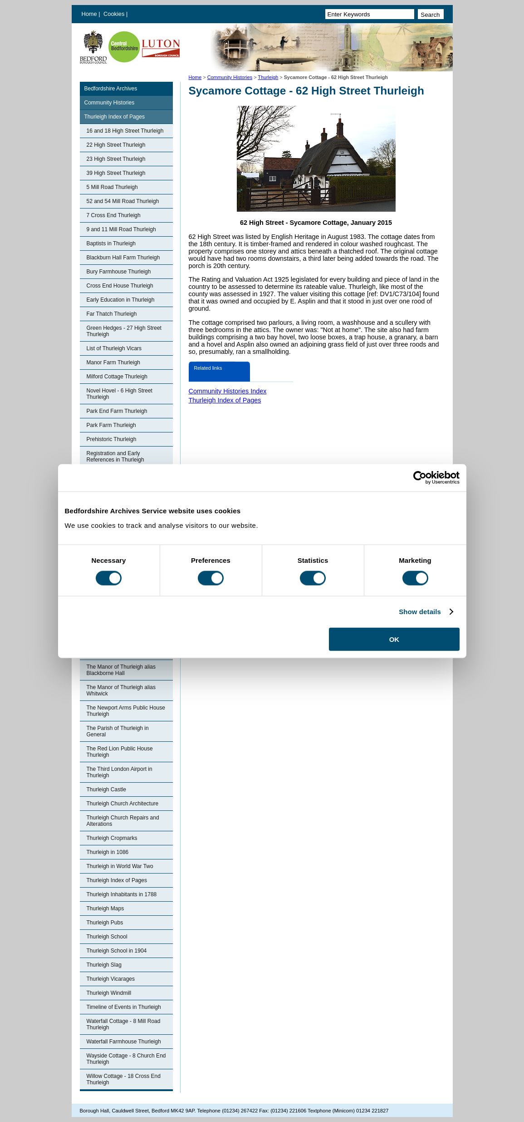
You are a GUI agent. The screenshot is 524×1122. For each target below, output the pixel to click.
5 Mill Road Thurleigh (112, 187)
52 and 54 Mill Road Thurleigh (123, 201)
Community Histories (230, 77)
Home (89, 13)
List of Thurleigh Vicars (114, 348)
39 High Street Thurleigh (116, 173)
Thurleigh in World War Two (120, 866)
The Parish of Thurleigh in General (118, 731)
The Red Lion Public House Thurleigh (120, 751)
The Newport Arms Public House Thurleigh (126, 711)
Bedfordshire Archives (110, 88)
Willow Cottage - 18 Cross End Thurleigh (124, 1079)
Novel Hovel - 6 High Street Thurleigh (119, 393)
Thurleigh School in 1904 (117, 951)
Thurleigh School (107, 936)
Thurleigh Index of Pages (114, 117)
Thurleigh (268, 77)
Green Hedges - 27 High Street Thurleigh (124, 331)
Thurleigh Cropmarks (112, 838)
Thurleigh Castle (106, 789)
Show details (420, 612)
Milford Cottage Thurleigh (117, 376)
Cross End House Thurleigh (120, 286)
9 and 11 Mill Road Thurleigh (121, 229)
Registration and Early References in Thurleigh (115, 456)
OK (394, 639)
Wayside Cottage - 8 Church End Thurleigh (126, 1058)
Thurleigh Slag (104, 965)
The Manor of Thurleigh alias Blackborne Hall (121, 670)
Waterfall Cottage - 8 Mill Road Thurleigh (124, 1024)
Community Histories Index (228, 391)
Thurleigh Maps (105, 908)
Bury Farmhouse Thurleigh (119, 271)
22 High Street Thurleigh (116, 145)
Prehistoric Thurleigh (112, 439)
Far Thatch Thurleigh (112, 314)
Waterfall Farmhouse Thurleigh (124, 1041)
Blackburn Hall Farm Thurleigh (123, 257)
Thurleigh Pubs (105, 922)
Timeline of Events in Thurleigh (124, 1007)
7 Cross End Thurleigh (114, 215)
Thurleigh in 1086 (108, 852)
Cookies (114, 13)
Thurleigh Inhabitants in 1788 (122, 894)
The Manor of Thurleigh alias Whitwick (121, 690)
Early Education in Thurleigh (121, 300)
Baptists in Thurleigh (111, 243)
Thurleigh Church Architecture (123, 803)
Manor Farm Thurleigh (114, 362)
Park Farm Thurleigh (111, 425)
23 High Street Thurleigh (116, 159)
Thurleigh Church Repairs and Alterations (123, 820)
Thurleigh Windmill (109, 993)
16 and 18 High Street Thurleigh (125, 131)
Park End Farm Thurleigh (117, 411)
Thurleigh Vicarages (111, 979)
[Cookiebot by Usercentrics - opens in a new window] (420, 478)
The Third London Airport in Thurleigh (119, 772)
